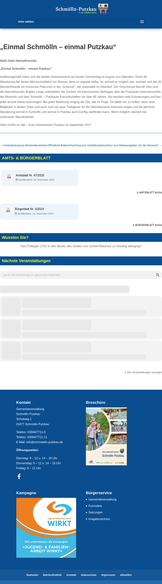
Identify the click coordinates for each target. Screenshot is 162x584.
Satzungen (95, 512)
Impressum (108, 574)
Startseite (32, 574)
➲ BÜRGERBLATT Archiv (147, 225)
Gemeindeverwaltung (102, 499)
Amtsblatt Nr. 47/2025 (30, 175)
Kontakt (71, 574)
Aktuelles (126, 574)
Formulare (95, 505)
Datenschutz (88, 574)
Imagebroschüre (99, 519)
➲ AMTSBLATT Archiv (149, 192)
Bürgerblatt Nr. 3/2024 (29, 209)
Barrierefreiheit (52, 574)
